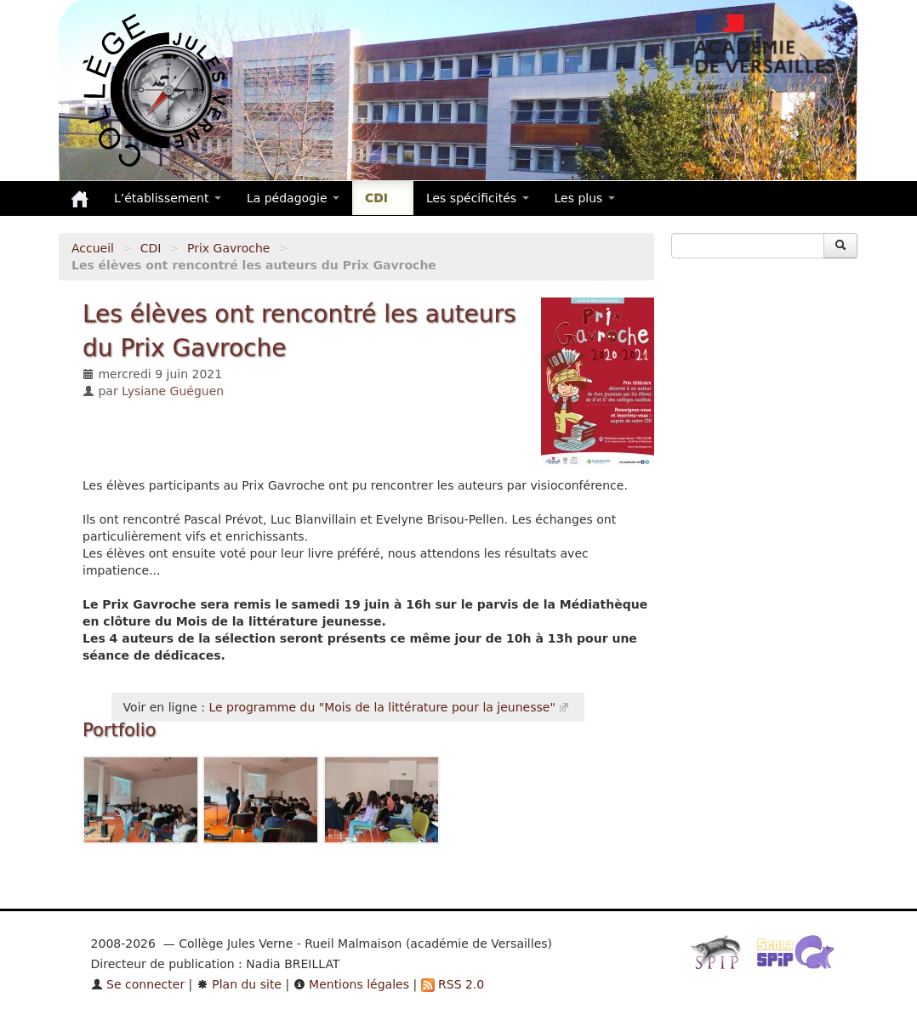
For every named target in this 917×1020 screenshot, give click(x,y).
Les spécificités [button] (477, 198)
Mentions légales (351, 984)
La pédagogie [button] (293, 198)
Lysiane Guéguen (173, 391)
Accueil (92, 248)
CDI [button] (383, 198)
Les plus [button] (585, 198)
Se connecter (138, 984)
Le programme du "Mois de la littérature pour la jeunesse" (381, 707)
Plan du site (239, 984)
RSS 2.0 (453, 984)
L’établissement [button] (167, 198)
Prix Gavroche (229, 248)
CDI (151, 248)
